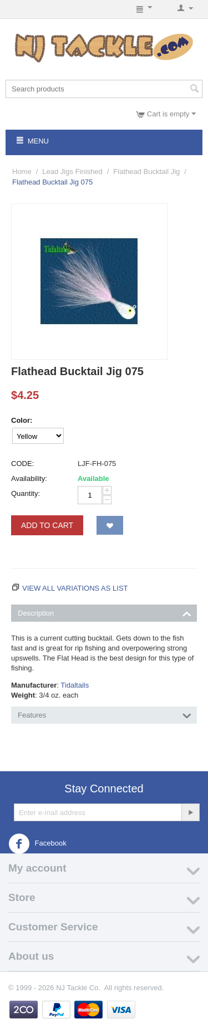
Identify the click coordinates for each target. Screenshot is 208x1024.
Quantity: (25, 493)
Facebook (37, 843)
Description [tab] (104, 612)
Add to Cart (47, 525)
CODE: (22, 463)
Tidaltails (74, 685)
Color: (21, 420)
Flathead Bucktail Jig (146, 171)
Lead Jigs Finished (72, 171)
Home (22, 171)
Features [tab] (104, 714)
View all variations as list (75, 588)
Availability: (29, 478)
